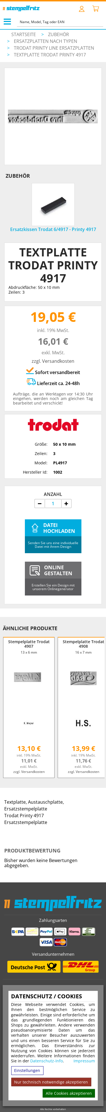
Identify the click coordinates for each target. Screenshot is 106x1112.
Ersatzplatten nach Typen (45, 41)
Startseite (23, 34)
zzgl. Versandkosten (53, 361)
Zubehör (58, 34)
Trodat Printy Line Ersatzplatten (54, 48)
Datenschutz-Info (46, 1060)
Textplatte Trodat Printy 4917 (50, 55)
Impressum (84, 1060)
